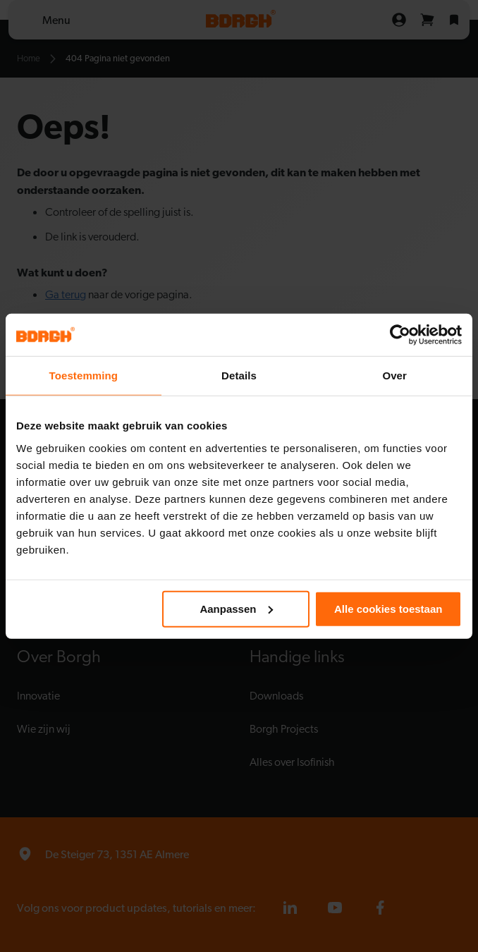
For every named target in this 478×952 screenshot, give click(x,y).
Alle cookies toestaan (388, 608)
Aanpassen (236, 608)
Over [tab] (394, 376)
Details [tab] (239, 376)
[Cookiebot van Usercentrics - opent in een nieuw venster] (400, 335)
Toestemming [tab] (83, 376)
